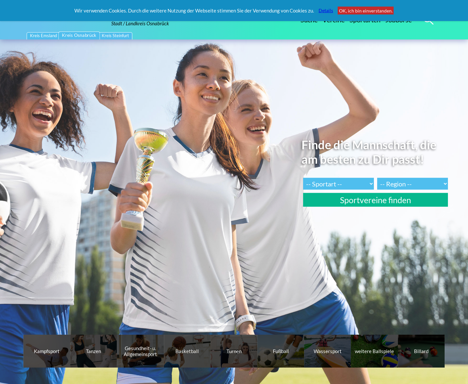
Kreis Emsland (43, 36)
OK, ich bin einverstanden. (366, 10)
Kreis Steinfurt (115, 36)
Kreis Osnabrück (79, 35)
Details (326, 10)
